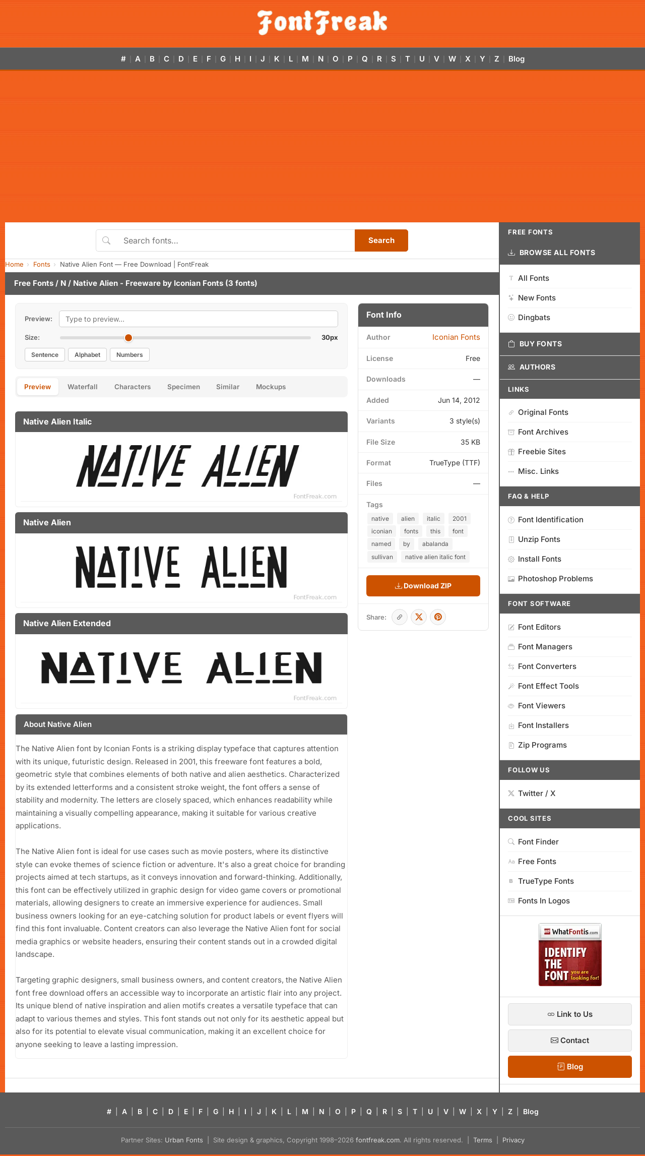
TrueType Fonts (541, 881)
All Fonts (528, 278)
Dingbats (529, 317)
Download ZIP (423, 585)
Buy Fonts (535, 343)
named (381, 543)
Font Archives (538, 432)
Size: (32, 337)
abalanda (435, 543)
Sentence (44, 354)
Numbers (129, 354)
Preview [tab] (40, 387)
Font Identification (546, 519)
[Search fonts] (235, 240)
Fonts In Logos (539, 900)
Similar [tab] (250, 387)
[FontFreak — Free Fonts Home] (322, 22)
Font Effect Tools (543, 686)
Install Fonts (534, 559)
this (435, 531)
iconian (381, 531)
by (406, 543)
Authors (531, 367)
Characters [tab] (144, 387)
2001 (460, 518)
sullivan (382, 557)
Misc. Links (533, 471)
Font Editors (534, 627)
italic (433, 518)
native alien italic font (435, 557)
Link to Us (570, 1014)
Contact (570, 1040)
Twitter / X (532, 793)
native (380, 518)
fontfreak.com (378, 1141)
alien (408, 518)
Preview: (38, 319)
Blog (516, 59)
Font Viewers (536, 705)
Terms (482, 1141)
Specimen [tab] (200, 387)
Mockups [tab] (298, 387)
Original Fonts (538, 412)
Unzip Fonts (534, 539)
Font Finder (533, 841)
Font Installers (538, 725)
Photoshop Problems (550, 578)
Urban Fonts (184, 1141)
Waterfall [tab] (89, 387)
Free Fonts (33, 283)
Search (381, 240)
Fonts (41, 264)
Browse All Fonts (552, 252)
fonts (411, 531)
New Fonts (532, 297)
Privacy (513, 1141)
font (458, 531)
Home (14, 264)
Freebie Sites (537, 451)
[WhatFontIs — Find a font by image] (570, 983)
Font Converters (542, 666)
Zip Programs (537, 745)
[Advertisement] (322, 146)
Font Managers (540, 646)
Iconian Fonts (198, 283)
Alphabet (87, 354)
